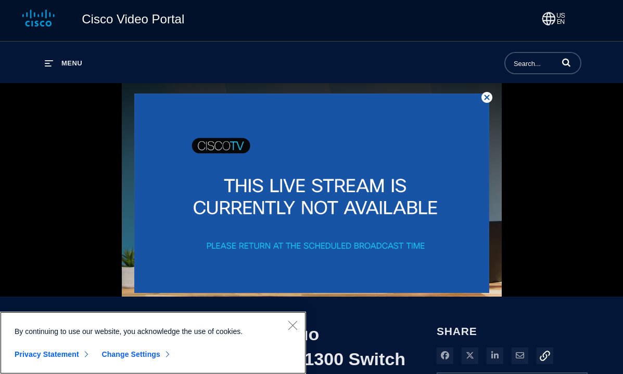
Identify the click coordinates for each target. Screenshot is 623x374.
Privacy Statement (47, 355)
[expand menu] (63, 63)
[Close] (292, 325)
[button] (566, 62)
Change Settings (130, 355)
